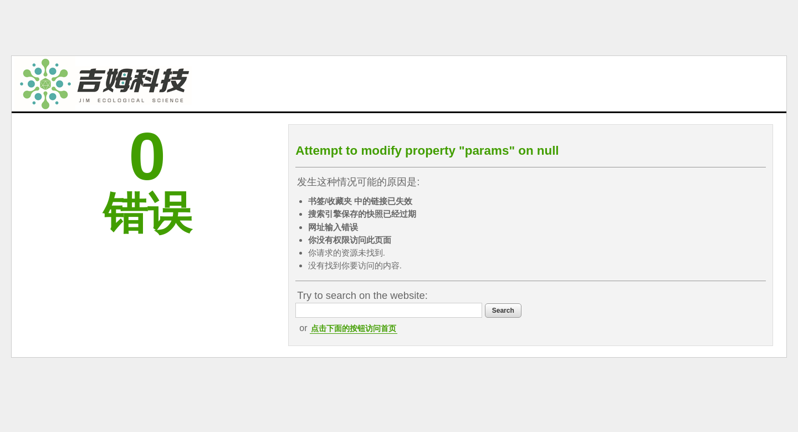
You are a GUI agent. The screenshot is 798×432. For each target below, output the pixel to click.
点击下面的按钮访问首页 (353, 328)
